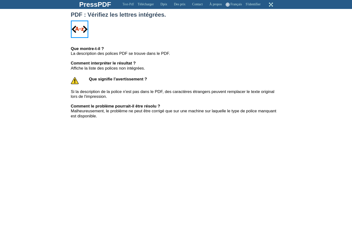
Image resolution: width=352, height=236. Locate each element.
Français (236, 4)
